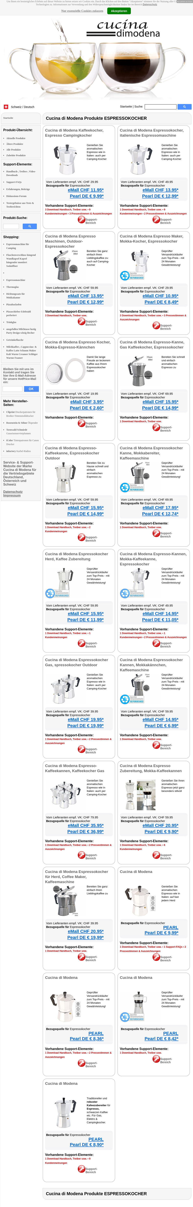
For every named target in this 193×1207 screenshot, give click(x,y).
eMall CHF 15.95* (160, 401)
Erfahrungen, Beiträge (18, 189)
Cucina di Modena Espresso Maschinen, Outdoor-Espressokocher (70, 241)
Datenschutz (150, 4)
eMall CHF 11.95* (86, 189)
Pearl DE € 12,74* (160, 513)
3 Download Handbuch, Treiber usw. (66, 209)
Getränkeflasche (14, 340)
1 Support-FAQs (173, 946)
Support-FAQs (14, 182)
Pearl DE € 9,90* (161, 831)
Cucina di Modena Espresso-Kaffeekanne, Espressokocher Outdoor (72, 453)
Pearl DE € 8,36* (87, 1038)
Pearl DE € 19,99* (85, 725)
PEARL (170, 927)
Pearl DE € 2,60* (87, 407)
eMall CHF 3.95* (87, 401)
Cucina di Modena (136, 872)
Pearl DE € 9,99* (87, 196)
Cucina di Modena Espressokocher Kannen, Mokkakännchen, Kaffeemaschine (151, 665)
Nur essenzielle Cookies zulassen (82, 10)
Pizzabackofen (13, 304)
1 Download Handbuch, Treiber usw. (141, 209)
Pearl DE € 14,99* (160, 407)
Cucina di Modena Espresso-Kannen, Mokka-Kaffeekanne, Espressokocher (153, 559)
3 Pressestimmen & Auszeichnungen (90, 213)
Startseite (126, 106)
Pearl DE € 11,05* (160, 619)
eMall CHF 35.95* (86, 825)
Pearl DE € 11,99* (85, 619)
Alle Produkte (13, 149)
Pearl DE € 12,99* (160, 196)
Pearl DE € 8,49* (161, 301)
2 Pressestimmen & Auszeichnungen (165, 213)
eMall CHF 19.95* (86, 719)
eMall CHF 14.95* (160, 613)
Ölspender (22, 422)
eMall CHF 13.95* (160, 189)
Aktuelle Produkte (15, 138)
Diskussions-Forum (16, 196)
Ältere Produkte (14, 144)
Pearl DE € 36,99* (85, 831)
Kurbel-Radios (18, 451)
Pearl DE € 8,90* (87, 1144)
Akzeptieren (119, 10)
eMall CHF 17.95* (160, 507)
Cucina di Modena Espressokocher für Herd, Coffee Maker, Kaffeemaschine (76, 877)
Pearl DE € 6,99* (161, 725)
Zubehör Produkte (16, 155)
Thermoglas (12, 287)
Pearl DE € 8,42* (161, 1038)
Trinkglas (11, 322)
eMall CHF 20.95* (160, 825)
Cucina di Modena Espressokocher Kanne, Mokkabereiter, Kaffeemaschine (151, 453)
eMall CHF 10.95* (160, 295)
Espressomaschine (15, 280)
